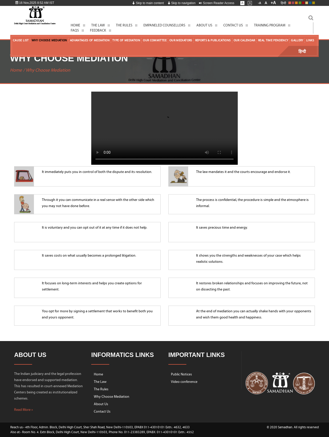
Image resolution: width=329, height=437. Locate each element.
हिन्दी (283, 3)
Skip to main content (148, 3)
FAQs (75, 30)
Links (310, 40)
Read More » (23, 409)
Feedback (98, 30)
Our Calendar (244, 40)
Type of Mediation (126, 40)
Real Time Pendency (273, 40)
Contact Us (233, 25)
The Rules (124, 25)
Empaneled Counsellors (164, 25)
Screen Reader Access (216, 3)
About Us (204, 25)
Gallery (297, 40)
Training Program (269, 25)
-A (259, 3)
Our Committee (155, 40)
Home (75, 25)
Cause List (21, 40)
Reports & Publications (213, 40)
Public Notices (181, 374)
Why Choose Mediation (49, 40)
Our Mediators (180, 40)
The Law (98, 25)
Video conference (184, 382)
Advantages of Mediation (89, 40)
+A (273, 3)
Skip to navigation (181, 3)
